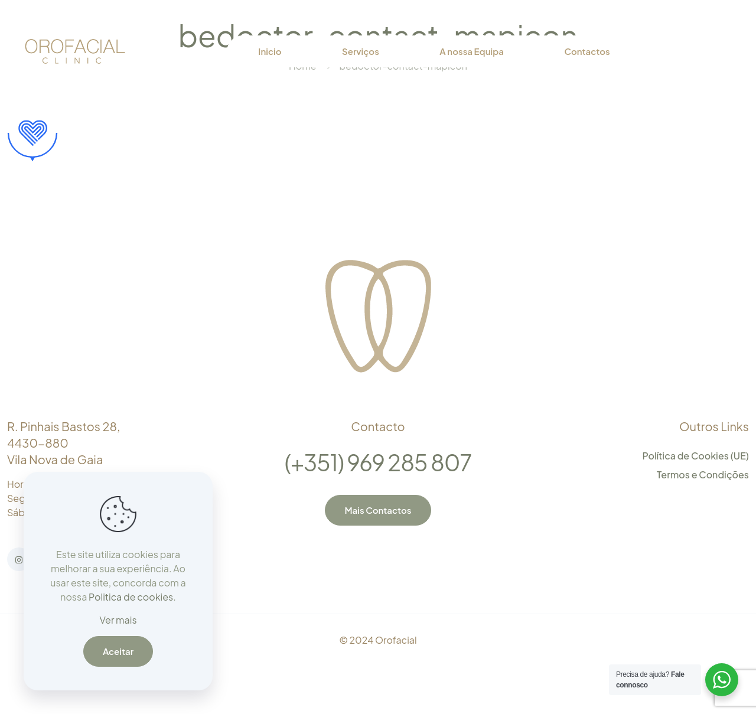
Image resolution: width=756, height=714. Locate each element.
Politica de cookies (131, 597)
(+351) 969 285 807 (378, 462)
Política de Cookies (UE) (695, 455)
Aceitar (118, 651)
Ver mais (117, 620)
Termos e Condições (703, 474)
